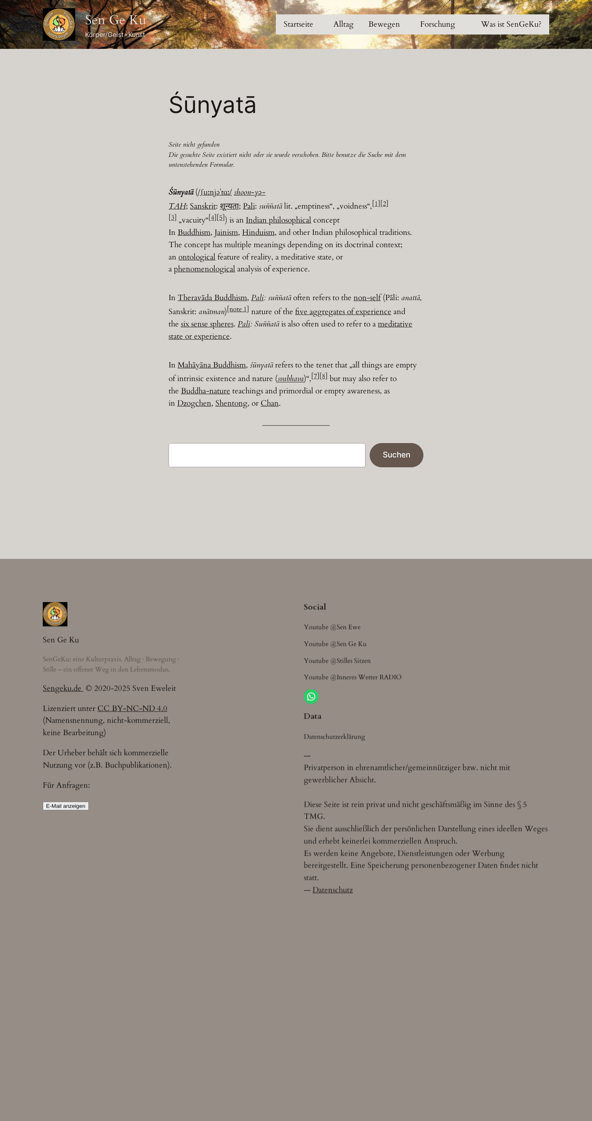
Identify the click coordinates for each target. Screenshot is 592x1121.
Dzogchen (194, 405)
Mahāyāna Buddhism (212, 366)
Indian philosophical (278, 220)
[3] (173, 217)
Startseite (298, 24)
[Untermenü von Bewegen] (384, 24)
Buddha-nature (205, 392)
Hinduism (258, 232)
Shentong (231, 405)
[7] (315, 377)
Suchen (396, 456)
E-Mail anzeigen (66, 812)
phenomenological (204, 269)
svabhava (291, 380)
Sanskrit (203, 206)
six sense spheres (207, 325)
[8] (323, 377)
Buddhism (194, 232)
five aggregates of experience (343, 313)
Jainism (226, 232)
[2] (384, 203)
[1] (376, 203)
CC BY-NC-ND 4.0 (132, 714)
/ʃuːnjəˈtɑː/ (215, 192)
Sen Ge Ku (115, 20)
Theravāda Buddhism (212, 299)
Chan (270, 405)
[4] (212, 217)
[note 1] (238, 310)
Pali (249, 206)
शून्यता (229, 206)
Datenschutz (332, 908)
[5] (221, 217)
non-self (367, 299)
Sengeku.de (63, 694)
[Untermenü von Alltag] (343, 24)
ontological (196, 257)
